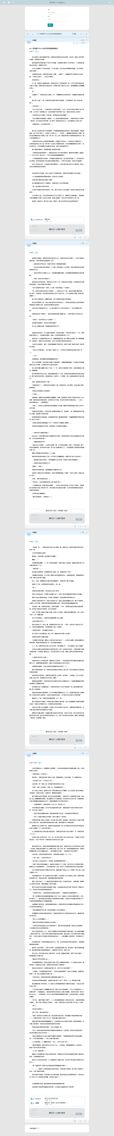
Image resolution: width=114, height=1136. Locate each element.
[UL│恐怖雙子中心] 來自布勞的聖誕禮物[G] (43, 48)
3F (36, 542)
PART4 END (33, 763)
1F (36, 52)
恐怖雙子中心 (84, 43)
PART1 (31, 51)
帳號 (49, 9)
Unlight (77, 43)
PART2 (31, 252)
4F (39, 763)
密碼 (49, 16)
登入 (50, 25)
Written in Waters (57, 2)
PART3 (31, 542)
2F (36, 253)
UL (79, 43)
